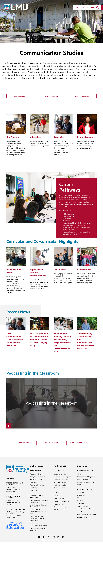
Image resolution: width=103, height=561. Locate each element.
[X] (48, 536)
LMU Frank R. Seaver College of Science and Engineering (37, 518)
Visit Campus (34, 488)
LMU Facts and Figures (61, 501)
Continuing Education (61, 479)
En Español (81, 495)
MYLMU (80, 500)
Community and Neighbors (86, 477)
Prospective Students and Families (85, 483)
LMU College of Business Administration (38, 506)
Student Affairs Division (62, 485)
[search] (97, 7)
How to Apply (19, 96)
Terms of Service (82, 506)
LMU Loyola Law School (38, 523)
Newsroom (57, 509)
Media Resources (82, 479)
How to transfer (51, 442)
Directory (80, 498)
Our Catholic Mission (60, 482)
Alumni (79, 474)
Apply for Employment (37, 477)
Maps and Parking (60, 507)
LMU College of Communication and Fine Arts (38, 511)
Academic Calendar (60, 474)
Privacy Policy (82, 517)
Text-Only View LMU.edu (85, 509)
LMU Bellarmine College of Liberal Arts (39, 501)
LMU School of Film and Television (38, 529)
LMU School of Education (38, 525)
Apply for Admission (37, 474)
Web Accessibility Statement (86, 514)
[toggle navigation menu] (92, 7)
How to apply (24, 442)
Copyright (80, 492)
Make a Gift (34, 482)
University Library (59, 488)
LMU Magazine (59, 504)
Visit (82, 7)
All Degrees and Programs (62, 477)
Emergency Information (38, 479)
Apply (76, 7)
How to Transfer (51, 96)
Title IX (79, 511)
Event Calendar (59, 498)
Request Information (83, 96)
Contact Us (33, 490)
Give (87, 7)
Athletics (56, 496)
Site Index (80, 503)
